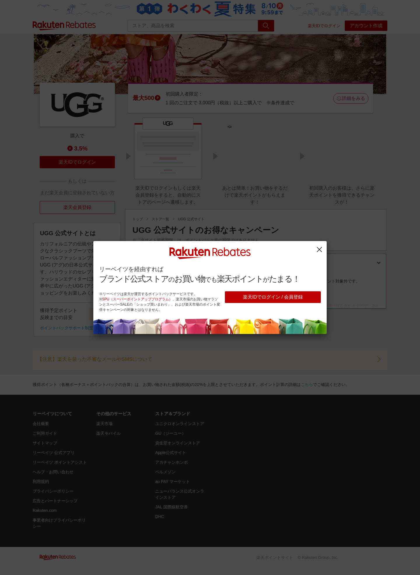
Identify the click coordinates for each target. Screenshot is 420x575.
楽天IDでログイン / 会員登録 (273, 297)
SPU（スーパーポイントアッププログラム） (137, 299)
